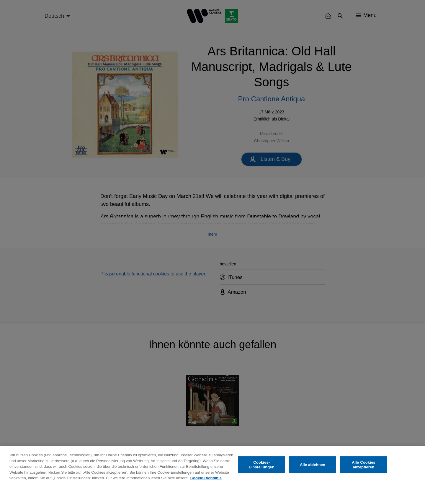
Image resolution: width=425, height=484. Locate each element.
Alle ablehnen (312, 464)
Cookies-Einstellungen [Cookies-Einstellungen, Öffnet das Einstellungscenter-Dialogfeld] (261, 464)
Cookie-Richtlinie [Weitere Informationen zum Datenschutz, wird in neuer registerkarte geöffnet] (206, 478)
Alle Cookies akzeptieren (363, 464)
